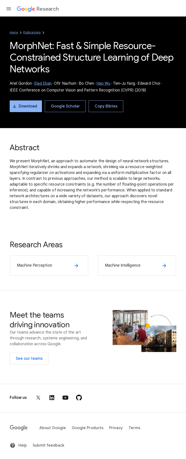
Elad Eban (43, 83)
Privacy (116, 428)
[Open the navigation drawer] (9, 9)
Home (14, 32)
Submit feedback (48, 445)
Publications (31, 32)
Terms (134, 428)
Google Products (87, 428)
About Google (52, 428)
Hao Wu (103, 83)
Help (18, 445)
